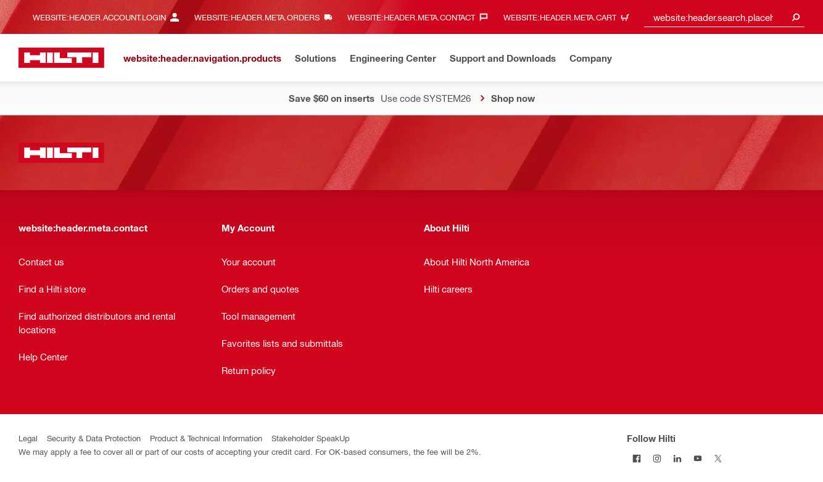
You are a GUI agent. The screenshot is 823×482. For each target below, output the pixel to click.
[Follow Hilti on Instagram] (657, 458)
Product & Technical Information (206, 438)
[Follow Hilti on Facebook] (637, 458)
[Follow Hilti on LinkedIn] (678, 458)
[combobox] (724, 17)
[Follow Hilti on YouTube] (698, 458)
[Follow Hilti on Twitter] (718, 458)
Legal (28, 438)
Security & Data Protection (94, 438)
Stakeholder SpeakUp (310, 438)
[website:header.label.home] (61, 58)
